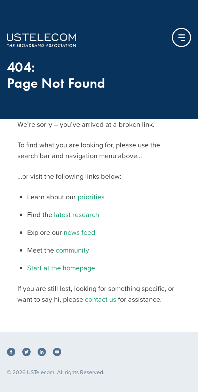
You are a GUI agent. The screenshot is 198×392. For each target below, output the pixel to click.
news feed (79, 232)
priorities (91, 197)
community (72, 250)
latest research (76, 214)
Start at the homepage (61, 268)
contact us (100, 299)
